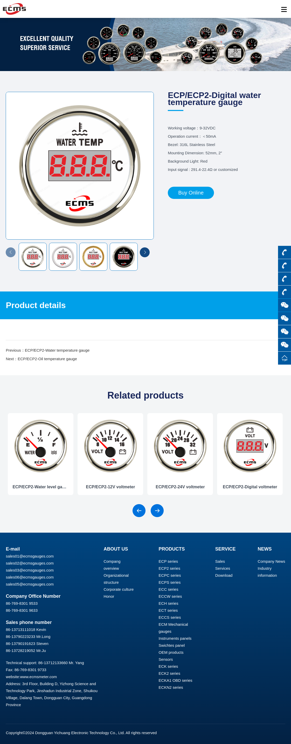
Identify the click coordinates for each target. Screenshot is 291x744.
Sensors (166, 659)
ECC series (168, 589)
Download (224, 575)
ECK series (168, 666)
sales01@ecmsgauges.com (29, 556)
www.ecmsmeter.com (38, 677)
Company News (271, 561)
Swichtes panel (172, 645)
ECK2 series (169, 673)
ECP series (168, 561)
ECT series (168, 610)
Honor (108, 596)
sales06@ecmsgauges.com (29, 577)
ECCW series (170, 596)
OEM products (171, 652)
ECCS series (170, 617)
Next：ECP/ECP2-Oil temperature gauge (41, 359)
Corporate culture (118, 589)
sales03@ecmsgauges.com (29, 570)
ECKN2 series (171, 687)
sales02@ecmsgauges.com (29, 563)
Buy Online (191, 193)
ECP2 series (169, 568)
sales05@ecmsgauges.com (29, 584)
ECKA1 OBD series (175, 680)
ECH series (168, 603)
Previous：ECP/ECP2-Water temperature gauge (47, 350)
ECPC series (170, 575)
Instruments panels (175, 638)
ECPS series (170, 582)
